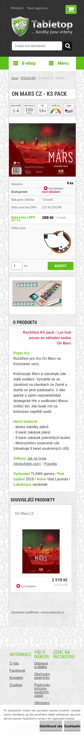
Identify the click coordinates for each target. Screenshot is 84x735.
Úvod (15, 78)
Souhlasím (72, 726)
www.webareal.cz (52, 612)
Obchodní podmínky (42, 676)
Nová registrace (37, 8)
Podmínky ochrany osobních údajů (42, 690)
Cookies (15, 685)
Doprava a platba (41, 665)
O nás (14, 663)
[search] (67, 46)
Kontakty (16, 678)
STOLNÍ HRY (28, 78)
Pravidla (50, 464)
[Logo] (42, 26)
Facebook (17, 670)
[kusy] (16, 266)
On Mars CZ (24, 513)
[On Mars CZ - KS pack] (42, 118)
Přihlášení (17, 8)
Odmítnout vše (51, 726)
